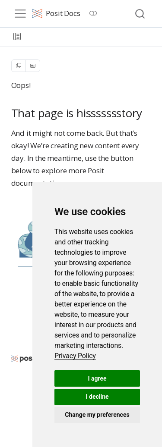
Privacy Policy (75, 356)
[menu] (20, 13)
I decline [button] (97, 396)
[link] (75, 356)
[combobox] (140, 13)
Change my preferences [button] (97, 414)
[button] (17, 37)
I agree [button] (97, 378)
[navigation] (91, 37)
